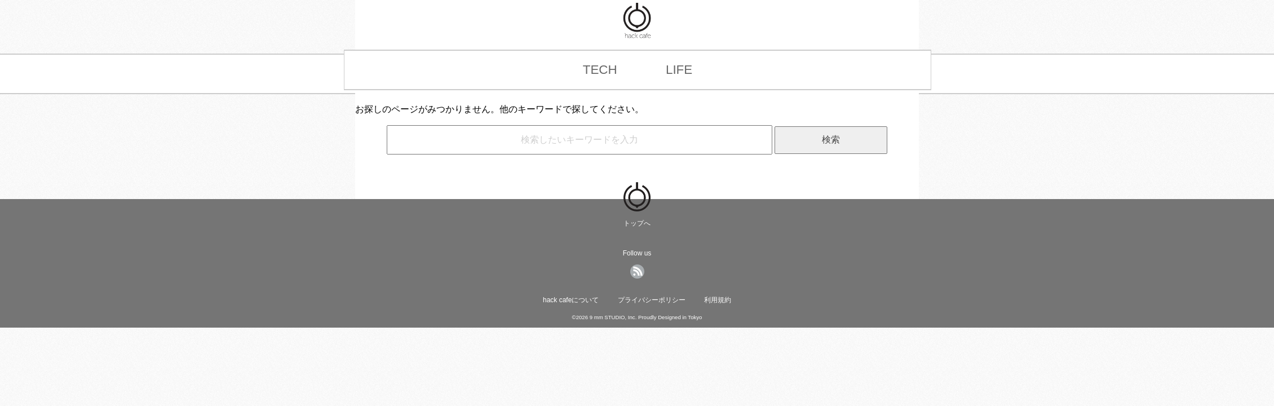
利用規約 (717, 300)
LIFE (679, 70)
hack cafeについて (571, 300)
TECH (600, 70)
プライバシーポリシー (651, 300)
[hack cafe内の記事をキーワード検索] (579, 140)
